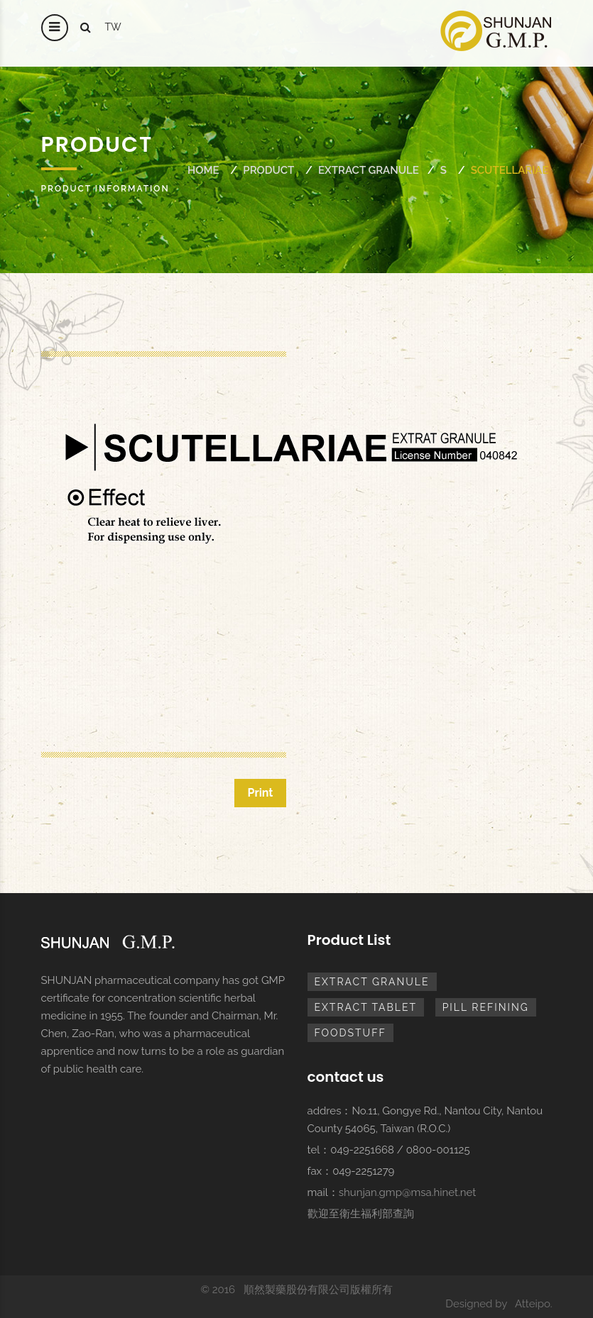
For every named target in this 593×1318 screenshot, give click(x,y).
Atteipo (532, 1303)
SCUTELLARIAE (510, 170)
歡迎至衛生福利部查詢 (361, 1213)
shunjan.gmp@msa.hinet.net (408, 1192)
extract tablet (366, 1007)
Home (203, 170)
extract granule (368, 170)
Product (268, 170)
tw (113, 27)
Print (260, 792)
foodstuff (350, 1033)
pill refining (485, 1007)
